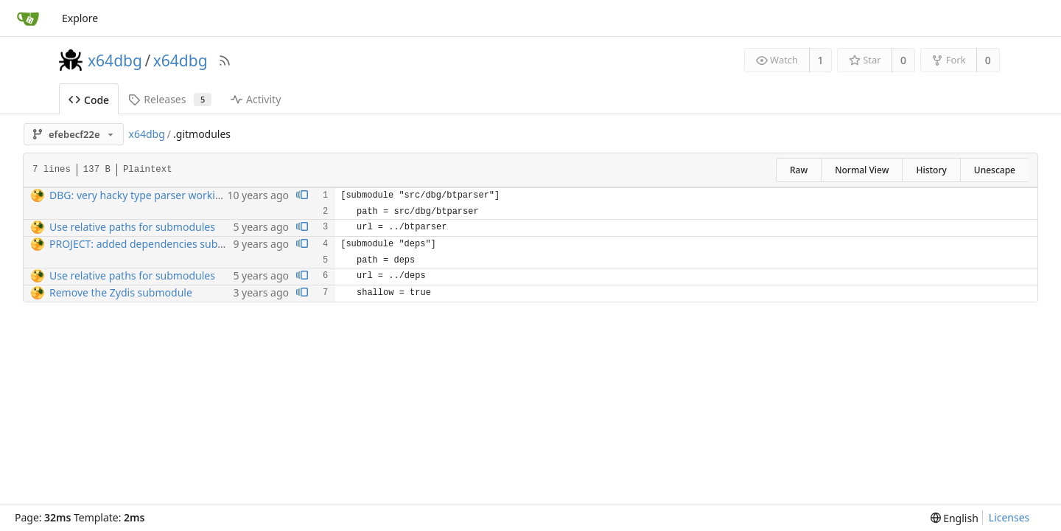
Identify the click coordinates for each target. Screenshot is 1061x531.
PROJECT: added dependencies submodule (152, 244)
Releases (169, 99)
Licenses (1009, 517)
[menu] (954, 518)
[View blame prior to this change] (302, 196)
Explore (80, 18)
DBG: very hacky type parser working (138, 195)
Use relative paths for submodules (132, 227)
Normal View (862, 170)
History (931, 170)
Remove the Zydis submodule (120, 292)
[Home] (28, 18)
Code (89, 100)
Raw (799, 170)
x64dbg (115, 60)
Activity (256, 99)
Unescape (994, 170)
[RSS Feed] (224, 60)
